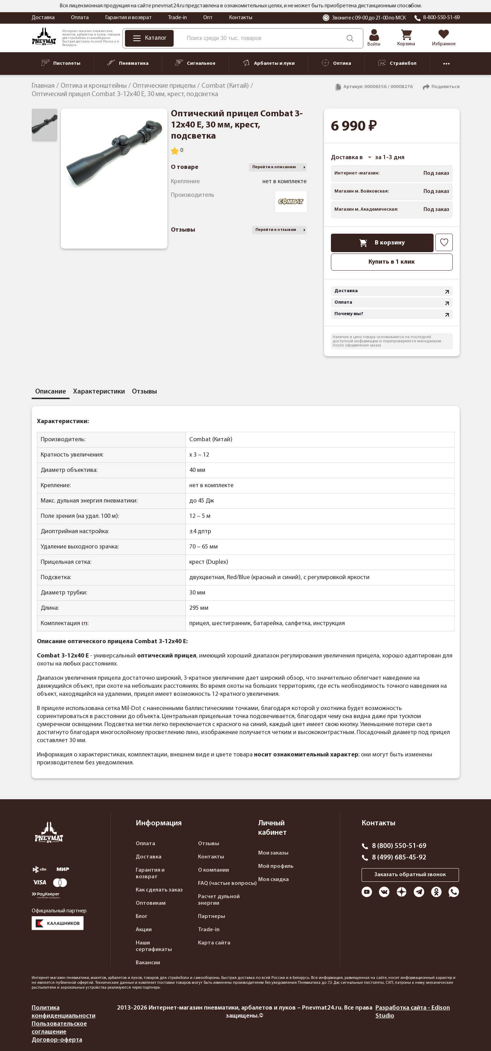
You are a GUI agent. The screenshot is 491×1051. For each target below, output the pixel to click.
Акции (144, 930)
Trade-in (177, 18)
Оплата (80, 18)
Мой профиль (276, 866)
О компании (213, 870)
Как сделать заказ (159, 890)
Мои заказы (273, 853)
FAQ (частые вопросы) (227, 883)
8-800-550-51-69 (441, 18)
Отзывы (208, 844)
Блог (142, 916)
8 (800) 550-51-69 (399, 846)
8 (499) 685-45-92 (399, 857)
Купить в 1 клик (392, 262)
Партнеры (211, 916)
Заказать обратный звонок (410, 875)
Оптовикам (151, 903)
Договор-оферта (57, 1040)
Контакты (240, 18)
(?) (84, 623)
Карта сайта (214, 943)
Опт (208, 18)
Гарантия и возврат (128, 18)
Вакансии (148, 963)
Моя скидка (273, 879)
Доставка (43, 18)
